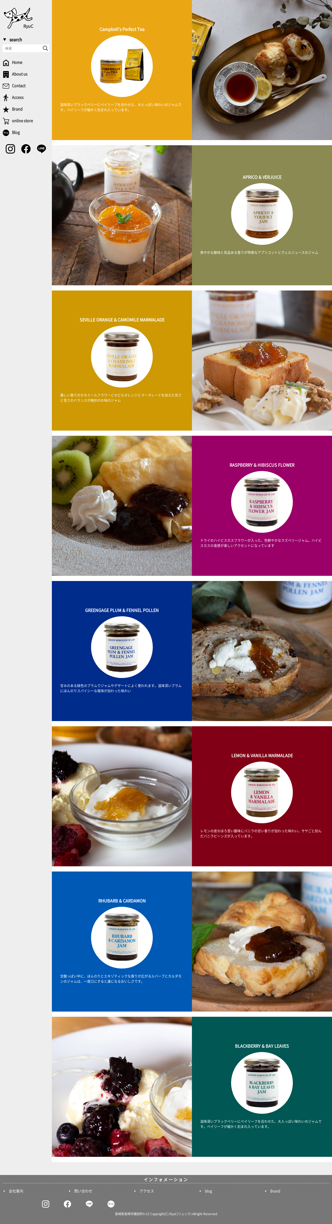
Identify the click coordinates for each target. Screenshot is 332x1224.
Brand (275, 1191)
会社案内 (16, 1191)
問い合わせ (83, 1191)
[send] (45, 48)
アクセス (147, 1191)
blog (208, 1191)
